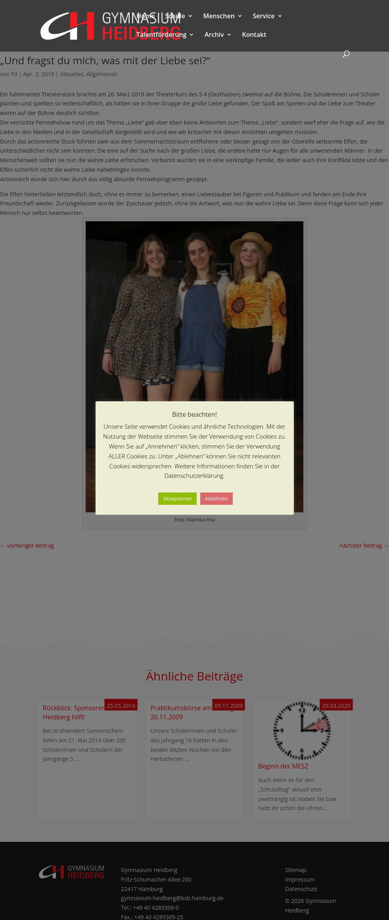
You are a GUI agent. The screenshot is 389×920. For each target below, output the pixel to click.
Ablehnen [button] (216, 498)
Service (263, 16)
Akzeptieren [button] (177, 498)
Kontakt (254, 35)
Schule (175, 16)
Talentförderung (161, 35)
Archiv (214, 35)
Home (145, 16)
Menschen (218, 16)
